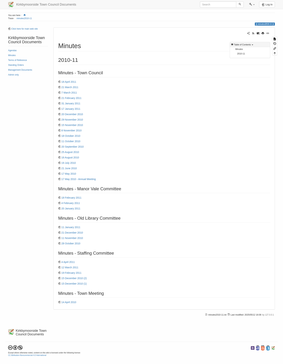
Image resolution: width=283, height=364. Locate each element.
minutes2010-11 (24, 18)
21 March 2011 (69, 87)
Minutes (12, 55)
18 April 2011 (68, 81)
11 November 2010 (72, 238)
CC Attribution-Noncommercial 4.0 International (27, 355)
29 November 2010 (72, 119)
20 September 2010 (72, 146)
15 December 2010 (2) (74, 278)
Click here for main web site (24, 29)
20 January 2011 (70, 208)
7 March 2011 (69, 92)
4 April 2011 (68, 262)
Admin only (13, 75)
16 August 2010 (70, 157)
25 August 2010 (70, 152)
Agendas (12, 50)
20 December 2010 (72, 114)
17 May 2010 (68, 173)
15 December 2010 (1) (74, 283)
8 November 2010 (71, 130)
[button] (251, 4)
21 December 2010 (72, 232)
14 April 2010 (68, 302)
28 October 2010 (70, 243)
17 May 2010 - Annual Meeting (78, 179)
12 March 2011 (69, 267)
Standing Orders (16, 65)
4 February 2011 (70, 203)
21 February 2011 (71, 98)
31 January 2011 (70, 103)
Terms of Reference (17, 60)
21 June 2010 (69, 168)
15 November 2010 (72, 125)
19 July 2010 (68, 162)
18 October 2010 (70, 135)
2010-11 (241, 53)
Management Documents (20, 70)
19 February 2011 (71, 272)
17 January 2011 (70, 108)
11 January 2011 (70, 227)
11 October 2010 (70, 141)
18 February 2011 (71, 197)
